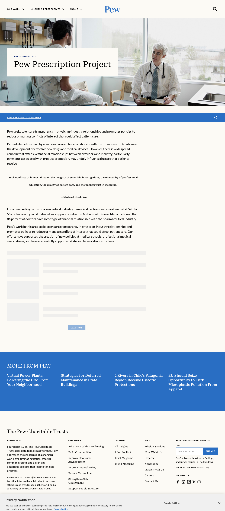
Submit (210, 451)
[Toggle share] (216, 117)
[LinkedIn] (189, 482)
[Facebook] (178, 482)
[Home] (37, 431)
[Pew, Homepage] (112, 9)
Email (178, 445)
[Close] (219, 506)
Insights (120, 440)
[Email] (189, 451)
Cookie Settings (172, 505)
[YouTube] (199, 482)
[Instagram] (183, 482)
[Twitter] (194, 481)
